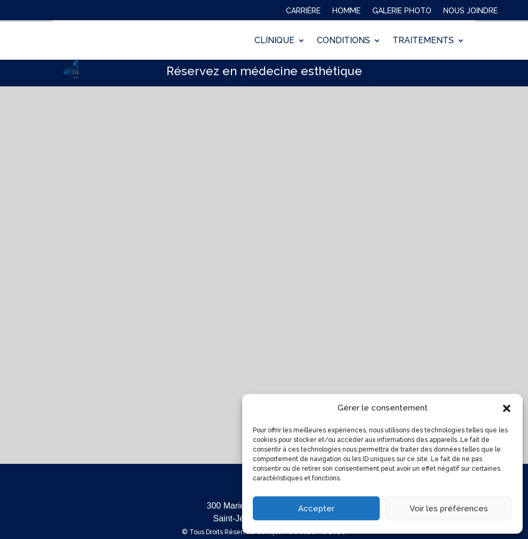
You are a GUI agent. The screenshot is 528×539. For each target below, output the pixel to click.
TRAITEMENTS (423, 40)
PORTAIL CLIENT (430, 81)
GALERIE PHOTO (401, 13)
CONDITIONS (343, 40)
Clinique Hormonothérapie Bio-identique (302, 81)
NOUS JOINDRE (470, 13)
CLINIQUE (274, 40)
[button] (506, 408)
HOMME (346, 13)
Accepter (316, 508)
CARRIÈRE (303, 13)
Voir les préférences (449, 508)
